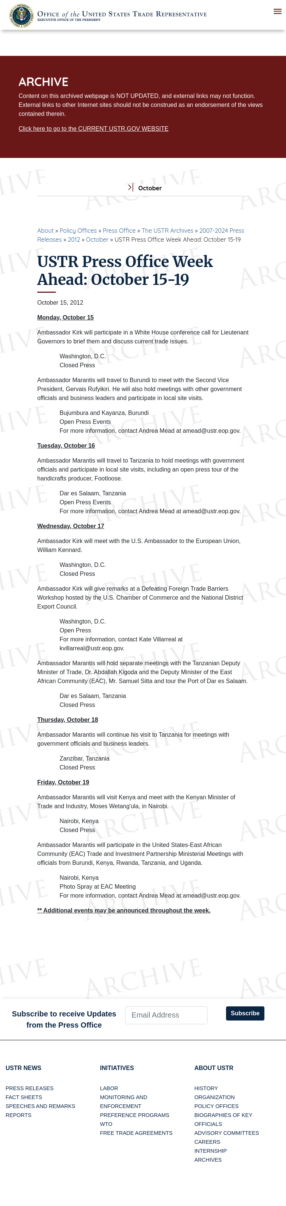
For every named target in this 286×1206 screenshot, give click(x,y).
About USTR (213, 1068)
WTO (106, 1124)
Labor (109, 1088)
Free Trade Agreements (136, 1133)
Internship (210, 1151)
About (45, 230)
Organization (214, 1097)
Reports (18, 1115)
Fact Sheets (24, 1097)
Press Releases (30, 1088)
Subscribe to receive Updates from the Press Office (64, 1019)
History (206, 1088)
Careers (207, 1142)
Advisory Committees (226, 1133)
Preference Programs (134, 1115)
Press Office (119, 230)
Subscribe (245, 1013)
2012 (74, 239)
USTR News (23, 1068)
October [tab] (143, 188)
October (97, 239)
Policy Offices (78, 230)
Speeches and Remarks (40, 1106)
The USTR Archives (167, 230)
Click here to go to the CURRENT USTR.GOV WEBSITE (93, 129)
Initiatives (117, 1068)
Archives (208, 1160)
